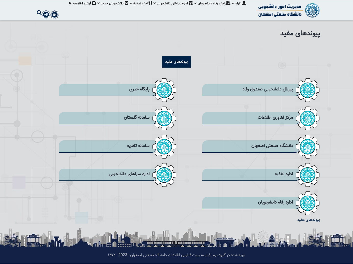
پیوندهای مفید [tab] (176, 62)
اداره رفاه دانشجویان (211, 8)
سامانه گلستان (137, 117)
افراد (239, 8)
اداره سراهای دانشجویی (171, 8)
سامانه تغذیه (138, 146)
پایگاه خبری (139, 89)
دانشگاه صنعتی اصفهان (272, 146)
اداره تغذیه (138, 8)
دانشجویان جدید (110, 8)
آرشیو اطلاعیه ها (78, 8)
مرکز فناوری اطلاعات (275, 117)
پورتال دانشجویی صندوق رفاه (267, 89)
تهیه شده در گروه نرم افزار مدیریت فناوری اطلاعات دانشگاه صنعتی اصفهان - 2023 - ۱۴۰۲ (176, 255)
